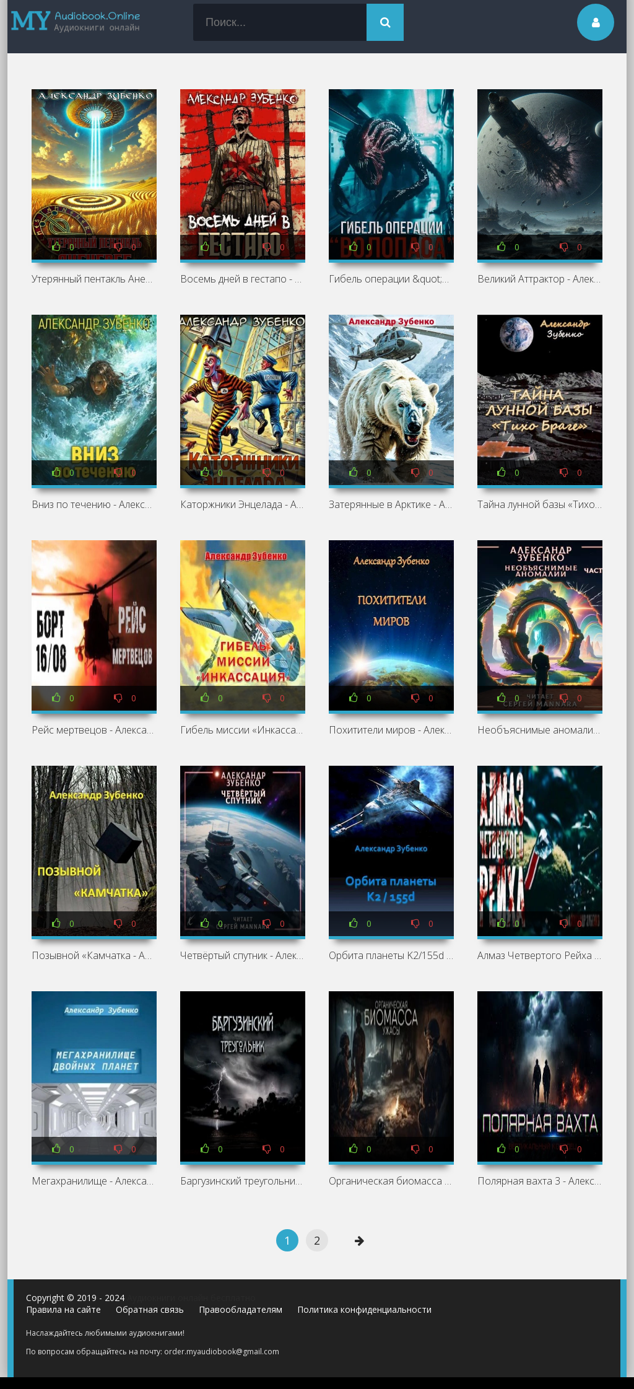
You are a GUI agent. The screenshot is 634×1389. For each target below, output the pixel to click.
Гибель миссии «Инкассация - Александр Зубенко (242, 730)
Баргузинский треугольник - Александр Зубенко (242, 1181)
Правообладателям (240, 1309)
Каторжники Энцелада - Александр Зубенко (242, 504)
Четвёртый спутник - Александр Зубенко (242, 955)
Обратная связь (150, 1309)
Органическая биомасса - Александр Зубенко (391, 1181)
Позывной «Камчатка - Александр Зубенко (94, 955)
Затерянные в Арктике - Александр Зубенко (391, 504)
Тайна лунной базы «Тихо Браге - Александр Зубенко (539, 504)
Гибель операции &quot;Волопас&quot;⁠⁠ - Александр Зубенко (391, 279)
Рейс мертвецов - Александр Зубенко (94, 730)
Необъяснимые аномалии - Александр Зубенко (539, 730)
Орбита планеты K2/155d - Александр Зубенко (391, 955)
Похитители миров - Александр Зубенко (391, 730)
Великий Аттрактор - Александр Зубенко (539, 279)
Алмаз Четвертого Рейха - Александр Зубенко (539, 955)
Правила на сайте (63, 1309)
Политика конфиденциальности (364, 1309)
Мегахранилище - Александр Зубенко (94, 1181)
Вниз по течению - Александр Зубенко (94, 504)
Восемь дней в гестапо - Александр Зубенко (242, 279)
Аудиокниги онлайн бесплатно (191, 1298)
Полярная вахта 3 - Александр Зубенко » (539, 1181)
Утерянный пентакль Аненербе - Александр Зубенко (94, 279)
